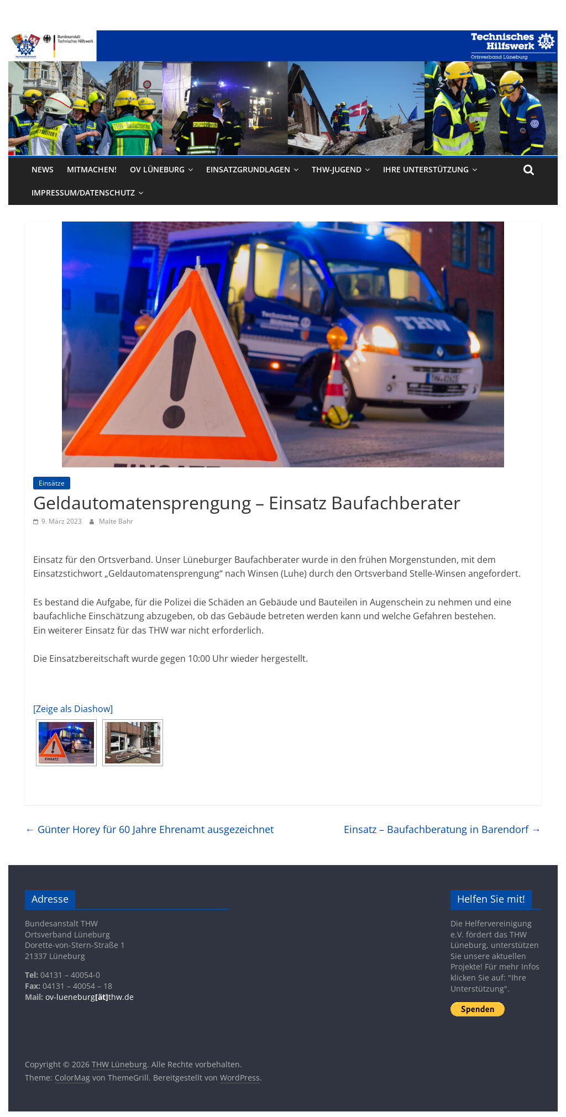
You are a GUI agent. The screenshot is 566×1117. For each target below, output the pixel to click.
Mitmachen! (92, 169)
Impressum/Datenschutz (83, 192)
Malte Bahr (116, 521)
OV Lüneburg (157, 169)
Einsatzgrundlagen (248, 169)
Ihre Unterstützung (426, 169)
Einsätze (52, 483)
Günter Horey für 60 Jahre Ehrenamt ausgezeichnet (149, 829)
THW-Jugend (336, 169)
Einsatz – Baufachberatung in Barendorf (442, 829)
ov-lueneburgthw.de (89, 997)
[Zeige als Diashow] (73, 709)
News (43, 169)
